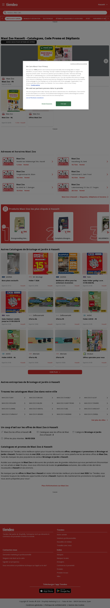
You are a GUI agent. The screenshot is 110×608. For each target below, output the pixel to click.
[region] (56, 85)
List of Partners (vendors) (34, 98)
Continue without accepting (78, 64)
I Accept (63, 104)
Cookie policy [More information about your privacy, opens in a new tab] (35, 85)
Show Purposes (47, 103)
